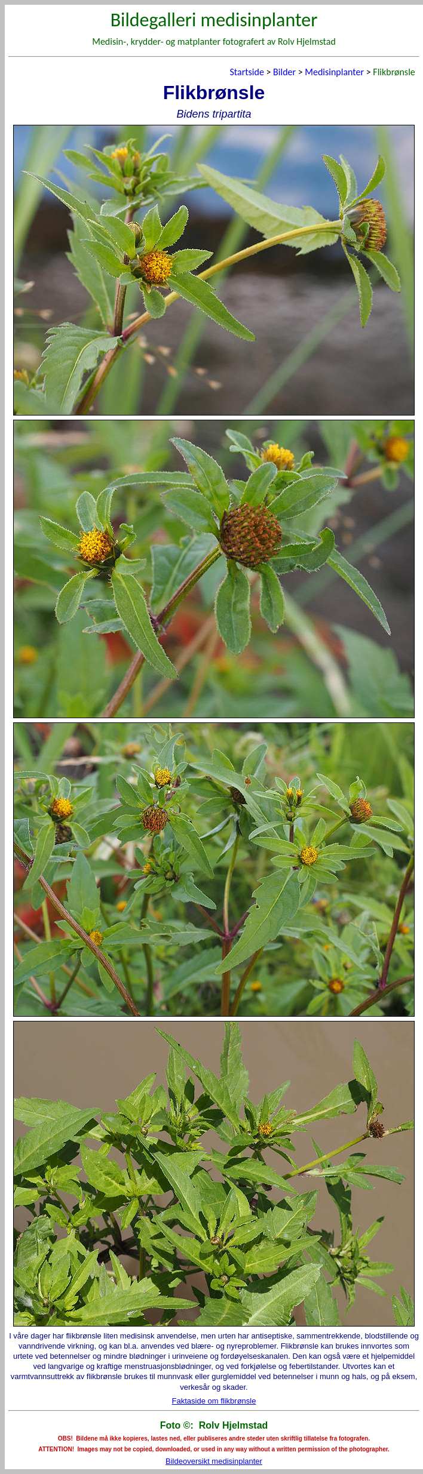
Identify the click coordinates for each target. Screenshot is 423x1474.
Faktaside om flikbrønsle (214, 1400)
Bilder (284, 72)
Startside (246, 72)
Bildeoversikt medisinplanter (213, 1461)
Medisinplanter (334, 72)
